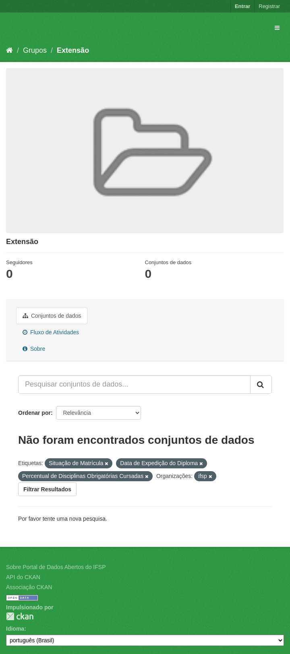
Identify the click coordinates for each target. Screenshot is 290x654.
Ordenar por (34, 413)
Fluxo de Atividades (51, 332)
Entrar (242, 6)
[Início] (9, 50)
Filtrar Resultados (47, 489)
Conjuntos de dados (52, 316)
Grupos (35, 50)
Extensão (73, 50)
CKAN (19, 616)
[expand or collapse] (277, 28)
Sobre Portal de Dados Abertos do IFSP (56, 567)
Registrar (269, 6)
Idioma (15, 628)
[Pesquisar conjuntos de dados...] (134, 384)
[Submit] (261, 384)
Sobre (34, 349)
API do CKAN (23, 577)
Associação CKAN (29, 587)
